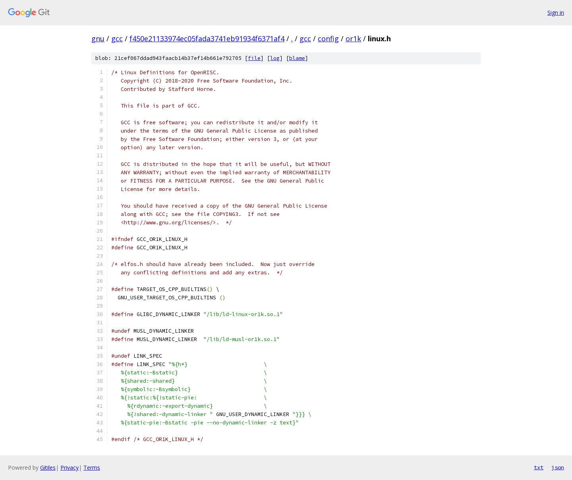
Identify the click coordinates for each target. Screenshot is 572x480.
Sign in (555, 12)
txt (538, 467)
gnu (97, 38)
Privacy (69, 467)
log (275, 58)
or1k (353, 38)
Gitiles (48, 467)
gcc (117, 38)
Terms (91, 467)
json (557, 467)
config (328, 38)
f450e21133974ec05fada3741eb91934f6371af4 (206, 38)
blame (297, 58)
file (254, 58)
